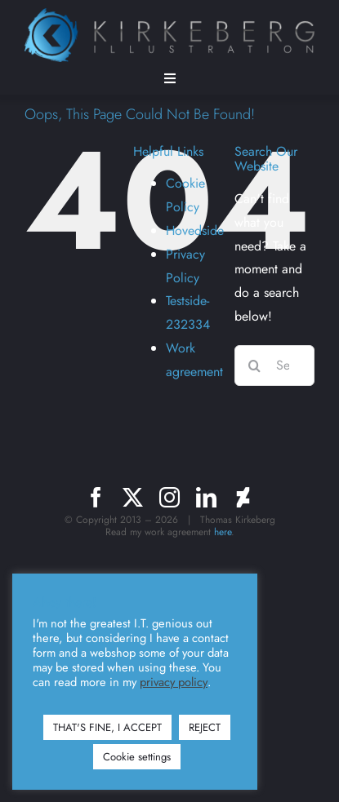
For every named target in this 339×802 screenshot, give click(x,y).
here (222, 532)
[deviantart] (243, 497)
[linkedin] (206, 497)
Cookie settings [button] (137, 756)
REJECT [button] (205, 727)
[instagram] (169, 497)
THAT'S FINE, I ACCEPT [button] (107, 727)
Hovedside (195, 230)
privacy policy (173, 682)
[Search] (254, 365)
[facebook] (96, 497)
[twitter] (133, 497)
